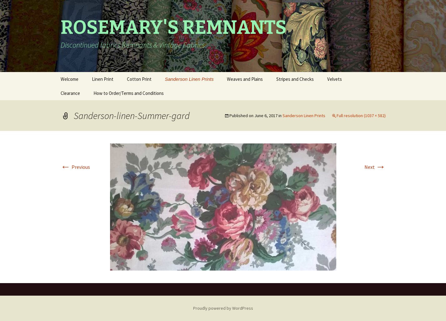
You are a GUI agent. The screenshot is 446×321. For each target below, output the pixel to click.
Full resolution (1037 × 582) (361, 115)
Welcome (69, 79)
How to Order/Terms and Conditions (128, 93)
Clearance (70, 93)
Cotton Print (139, 79)
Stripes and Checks (295, 79)
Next (375, 167)
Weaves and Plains (245, 79)
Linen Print (102, 79)
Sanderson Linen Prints (189, 79)
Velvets (334, 79)
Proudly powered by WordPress (223, 308)
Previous (75, 167)
